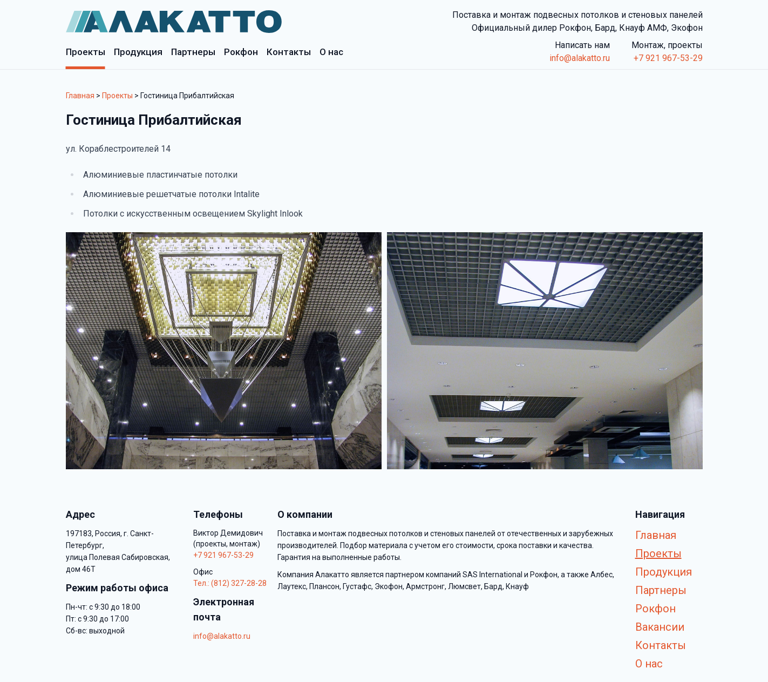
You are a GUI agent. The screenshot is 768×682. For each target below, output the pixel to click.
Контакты (660, 645)
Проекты (117, 95)
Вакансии (659, 626)
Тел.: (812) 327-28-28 (230, 583)
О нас (649, 663)
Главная (80, 95)
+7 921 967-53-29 (668, 58)
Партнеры (661, 590)
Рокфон (655, 608)
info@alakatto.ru (579, 58)
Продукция (663, 571)
